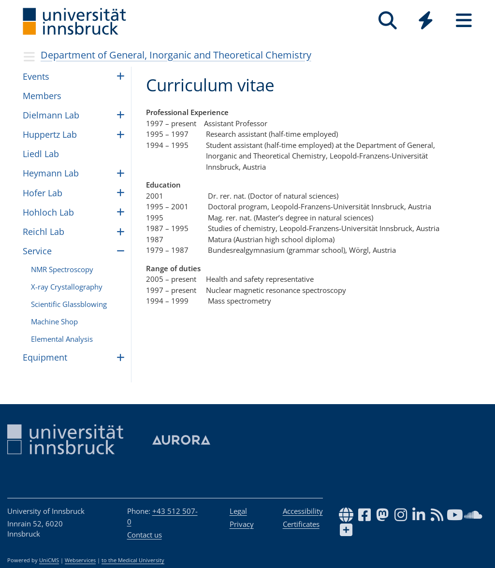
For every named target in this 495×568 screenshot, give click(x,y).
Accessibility (303, 511)
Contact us (144, 534)
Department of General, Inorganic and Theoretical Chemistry (176, 54)
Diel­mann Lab (51, 115)
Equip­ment (45, 357)
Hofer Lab (42, 193)
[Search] (387, 20)
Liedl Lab (41, 154)
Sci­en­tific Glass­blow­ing (69, 304)
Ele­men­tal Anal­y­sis (62, 339)
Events (36, 76)
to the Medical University (133, 560)
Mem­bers (42, 96)
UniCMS (49, 560)
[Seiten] (464, 20)
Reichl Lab (43, 231)
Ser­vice (37, 251)
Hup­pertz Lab (50, 134)
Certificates (301, 524)
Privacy (242, 524)
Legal (238, 511)
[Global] (425, 21)
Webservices (80, 560)
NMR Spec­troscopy (62, 269)
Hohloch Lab (48, 212)
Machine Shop (54, 321)
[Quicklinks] (426, 20)
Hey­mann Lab (51, 173)
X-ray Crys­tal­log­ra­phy (66, 286)
